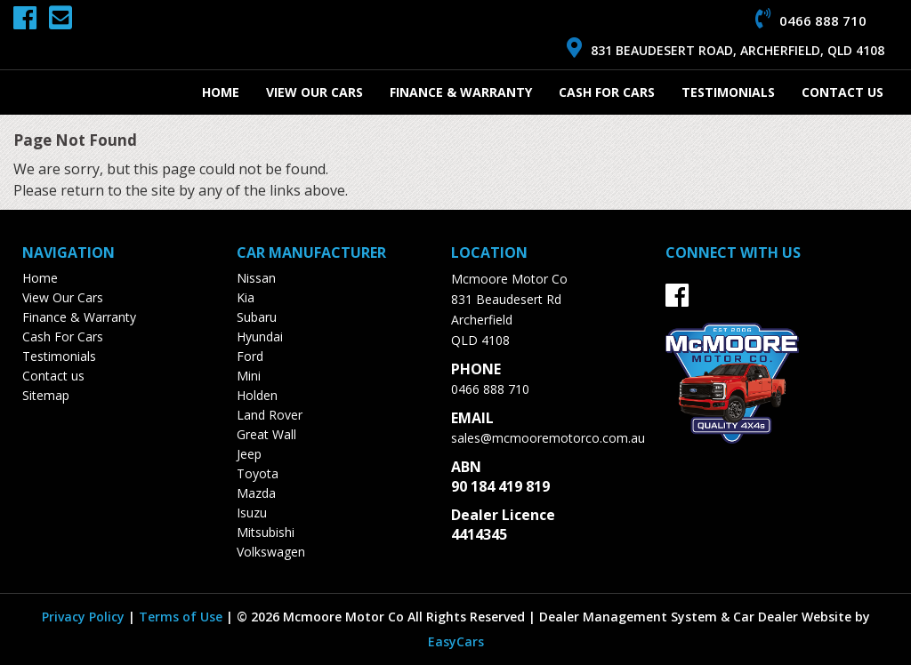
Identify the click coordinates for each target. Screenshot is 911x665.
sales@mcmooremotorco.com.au (548, 437)
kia (245, 297)
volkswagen (271, 551)
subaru (257, 316)
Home (220, 92)
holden (257, 395)
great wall (266, 434)
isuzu (252, 512)
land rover (269, 414)
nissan (256, 277)
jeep (249, 453)
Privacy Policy (85, 616)
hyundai (260, 336)
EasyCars (456, 641)
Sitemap (45, 395)
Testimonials (728, 92)
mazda (256, 493)
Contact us (842, 92)
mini (249, 375)
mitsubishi (265, 532)
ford (250, 356)
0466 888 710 (490, 389)
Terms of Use (182, 616)
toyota (257, 473)
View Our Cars (314, 92)
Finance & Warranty (461, 92)
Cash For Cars (607, 92)
